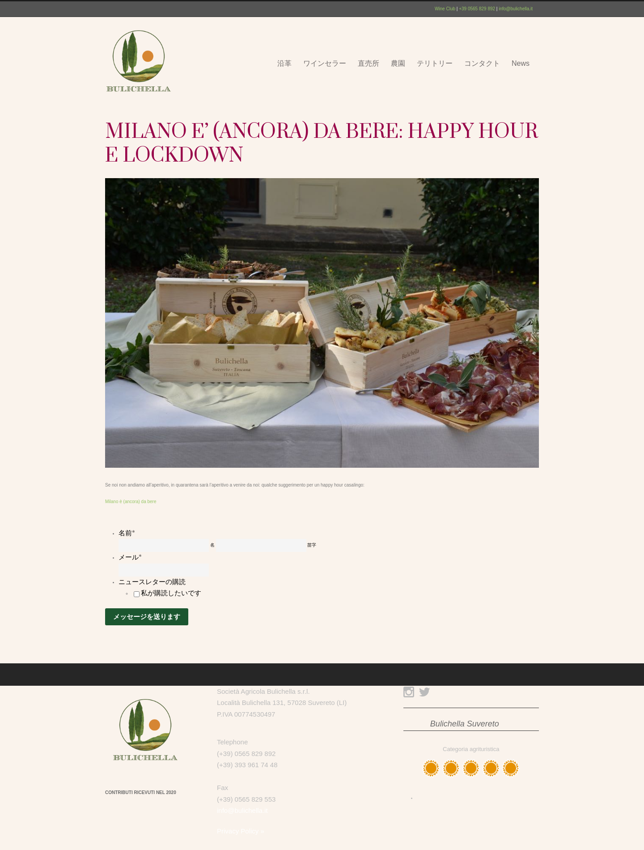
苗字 (311, 544)
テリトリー (435, 63)
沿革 (284, 63)
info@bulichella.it (516, 8)
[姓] (261, 545)
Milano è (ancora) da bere (131, 501)
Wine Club (445, 8)
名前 (127, 533)
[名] (164, 545)
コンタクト (482, 63)
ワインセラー (324, 63)
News (521, 63)
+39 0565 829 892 (477, 8)
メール (130, 557)
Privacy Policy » (240, 831)
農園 (398, 63)
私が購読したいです (171, 593)
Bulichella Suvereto (464, 723)
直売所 (368, 63)
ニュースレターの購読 (152, 581)
